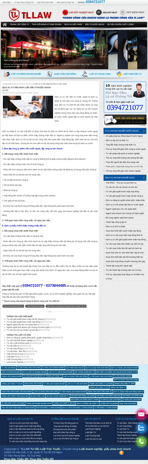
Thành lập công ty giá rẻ (116, 222)
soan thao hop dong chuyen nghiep (17, 391)
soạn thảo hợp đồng (128, 403)
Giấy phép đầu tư (133, 74)
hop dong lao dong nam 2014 (108, 396)
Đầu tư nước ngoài (94, 24)
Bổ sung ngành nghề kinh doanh (120, 218)
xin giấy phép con (37, 396)
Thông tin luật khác (25, 84)
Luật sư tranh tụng (100, 74)
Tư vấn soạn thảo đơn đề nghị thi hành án (124, 248)
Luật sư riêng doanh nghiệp (26, 74)
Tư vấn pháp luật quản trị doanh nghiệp (123, 153)
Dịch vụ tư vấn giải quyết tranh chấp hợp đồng (126, 239)
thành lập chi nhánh (109, 403)
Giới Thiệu (6, 2)
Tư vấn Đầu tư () (19, 346)
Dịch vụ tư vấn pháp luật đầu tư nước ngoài (26, 87)
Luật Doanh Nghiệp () (21, 362)
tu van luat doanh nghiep (53, 367)
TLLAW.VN (54, 301)
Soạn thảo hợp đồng (65, 74)
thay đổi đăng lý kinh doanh (48, 408)
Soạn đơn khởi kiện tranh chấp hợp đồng (123, 231)
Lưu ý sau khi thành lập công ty (65, 439)
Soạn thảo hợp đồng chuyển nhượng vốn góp (125, 261)
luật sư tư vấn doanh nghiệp (60, 372)
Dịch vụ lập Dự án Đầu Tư (117, 140)
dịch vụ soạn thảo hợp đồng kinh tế (128, 392)
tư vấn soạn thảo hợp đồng (100, 376)
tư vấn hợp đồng (9, 368)
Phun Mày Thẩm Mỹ (16, 459)
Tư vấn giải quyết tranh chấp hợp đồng (122, 191)
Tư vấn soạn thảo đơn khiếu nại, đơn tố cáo (124, 244)
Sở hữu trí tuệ (9, 30)
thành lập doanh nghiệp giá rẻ (39, 403)
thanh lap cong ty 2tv (99, 387)
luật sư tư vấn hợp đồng (77, 384)
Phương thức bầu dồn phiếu (64, 429)
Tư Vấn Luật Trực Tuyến (45, 448)
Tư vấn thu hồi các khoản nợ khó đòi (121, 187)
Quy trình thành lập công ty (64, 432)
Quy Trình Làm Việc (45, 2)
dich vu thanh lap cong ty (50, 376)
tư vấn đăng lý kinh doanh (105, 408)
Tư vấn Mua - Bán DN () (22, 351)
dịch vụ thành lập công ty (87, 403)
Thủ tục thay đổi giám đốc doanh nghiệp (123, 171)
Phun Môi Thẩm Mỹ (42, 459)
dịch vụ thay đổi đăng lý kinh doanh (77, 408)
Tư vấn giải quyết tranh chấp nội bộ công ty (124, 196)
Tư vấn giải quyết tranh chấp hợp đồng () (29, 322)
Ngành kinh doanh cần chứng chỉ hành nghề (125, 213)
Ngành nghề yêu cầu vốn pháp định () (28, 324)
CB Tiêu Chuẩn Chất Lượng (120, 24)
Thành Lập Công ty (19, 24)
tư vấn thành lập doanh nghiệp (73, 392)
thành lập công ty (118, 387)
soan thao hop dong (33, 383)
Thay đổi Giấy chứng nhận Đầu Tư (121, 145)
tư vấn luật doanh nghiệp (54, 384)
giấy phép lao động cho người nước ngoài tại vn (66, 306)
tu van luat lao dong (132, 399)
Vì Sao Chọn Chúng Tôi (24, 2)
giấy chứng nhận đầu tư (13, 306)
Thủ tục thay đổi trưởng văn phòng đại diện (124, 158)
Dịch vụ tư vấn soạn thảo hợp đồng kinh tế (124, 235)
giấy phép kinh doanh (35, 306)
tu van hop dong (31, 376)
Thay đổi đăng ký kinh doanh (46, 24)
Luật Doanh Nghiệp (4, 24)
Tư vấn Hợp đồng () (20, 348)
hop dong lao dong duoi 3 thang (85, 399)
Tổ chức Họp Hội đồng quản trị (65, 423)
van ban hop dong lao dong (83, 396)
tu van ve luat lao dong (110, 399)
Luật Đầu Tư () (18, 356)
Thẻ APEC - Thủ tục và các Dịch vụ (121, 183)
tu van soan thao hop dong (29, 367)
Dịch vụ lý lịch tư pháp (115, 226)
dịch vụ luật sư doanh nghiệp (34, 372)
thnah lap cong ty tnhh (124, 383)
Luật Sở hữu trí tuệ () (20, 354)
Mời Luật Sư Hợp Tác (65, 2)
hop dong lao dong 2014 (132, 396)
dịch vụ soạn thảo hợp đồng (97, 368)
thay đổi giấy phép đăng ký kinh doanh (18, 408)
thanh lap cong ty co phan (101, 383)
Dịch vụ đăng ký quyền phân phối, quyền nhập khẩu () (35, 338)
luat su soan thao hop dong (46, 391)
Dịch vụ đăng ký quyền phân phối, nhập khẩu (125, 200)
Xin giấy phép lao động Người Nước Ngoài (124, 136)
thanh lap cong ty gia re (64, 403)
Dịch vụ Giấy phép (73, 24)
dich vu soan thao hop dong (126, 380)
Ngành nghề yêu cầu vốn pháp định (121, 209)
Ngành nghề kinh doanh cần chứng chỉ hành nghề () (34, 327)
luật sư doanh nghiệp (11, 372)
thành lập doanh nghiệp (12, 376)
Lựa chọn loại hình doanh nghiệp (66, 436)
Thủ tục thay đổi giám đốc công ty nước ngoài (126, 149)
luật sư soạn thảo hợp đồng (75, 376)
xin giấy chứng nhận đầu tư (57, 396)
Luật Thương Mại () (20, 359)
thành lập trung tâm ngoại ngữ (15, 396)
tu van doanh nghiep (122, 376)
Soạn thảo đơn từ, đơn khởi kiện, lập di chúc (125, 252)
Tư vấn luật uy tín (9, 84)
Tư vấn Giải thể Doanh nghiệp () (25, 340)
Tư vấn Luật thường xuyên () (24, 343)
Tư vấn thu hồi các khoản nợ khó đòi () (28, 330)
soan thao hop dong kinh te (100, 391)
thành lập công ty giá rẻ (12, 384)
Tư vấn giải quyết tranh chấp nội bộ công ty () (31, 319)
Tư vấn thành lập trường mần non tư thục (124, 270)
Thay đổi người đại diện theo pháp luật (122, 162)
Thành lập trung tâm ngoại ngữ (119, 266)
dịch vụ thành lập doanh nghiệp (124, 368)
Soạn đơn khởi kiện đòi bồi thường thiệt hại (124, 257)
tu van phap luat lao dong (13, 403)
